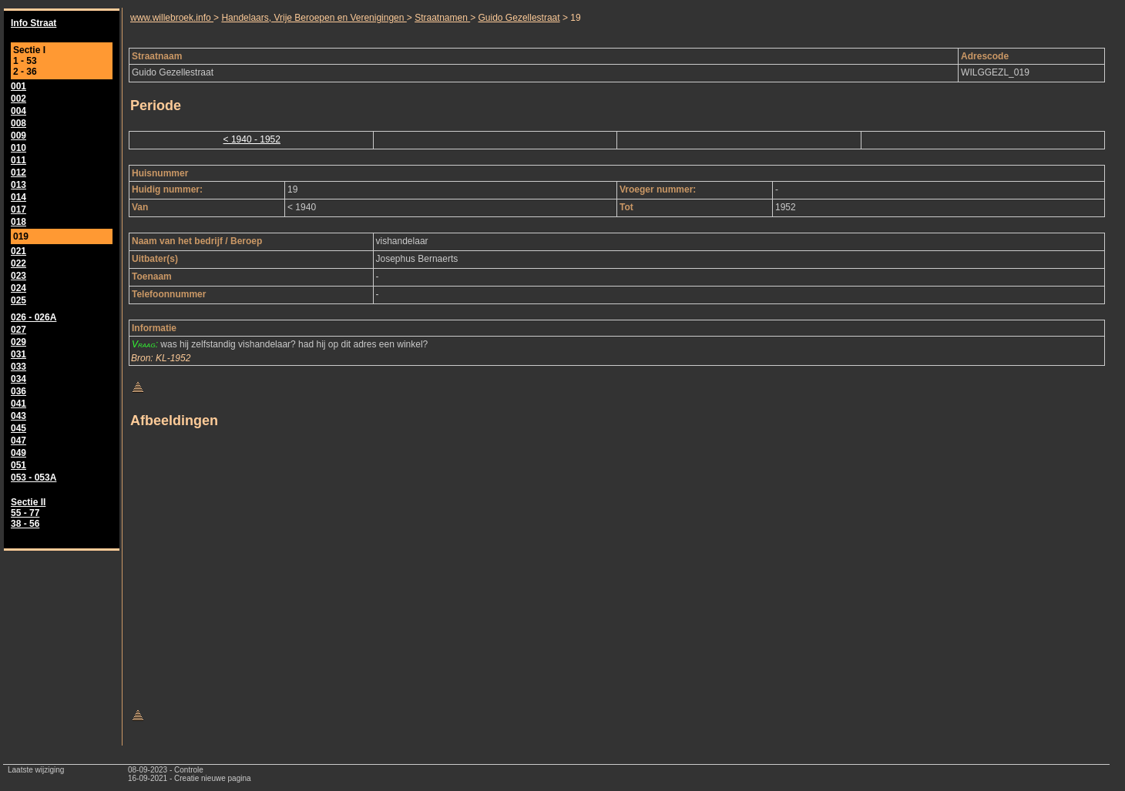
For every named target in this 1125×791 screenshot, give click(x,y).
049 (18, 452)
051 (18, 465)
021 (18, 251)
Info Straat (33, 23)
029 (18, 342)
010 (18, 147)
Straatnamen (442, 17)
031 (18, 354)
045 (18, 428)
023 (18, 275)
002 (18, 98)
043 (18, 416)
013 (18, 184)
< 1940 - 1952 (251, 139)
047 (18, 440)
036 (18, 391)
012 (18, 172)
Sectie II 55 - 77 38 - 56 (28, 513)
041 (18, 403)
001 (18, 86)
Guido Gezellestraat (519, 17)
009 (18, 135)
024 (18, 288)
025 (18, 300)
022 (18, 263)
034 (18, 379)
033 (18, 366)
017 (18, 209)
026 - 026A (33, 317)
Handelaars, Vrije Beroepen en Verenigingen (313, 17)
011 (18, 160)
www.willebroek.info (171, 17)
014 (18, 197)
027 (18, 329)
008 (18, 123)
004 (18, 111)
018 (18, 221)
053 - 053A (33, 477)
